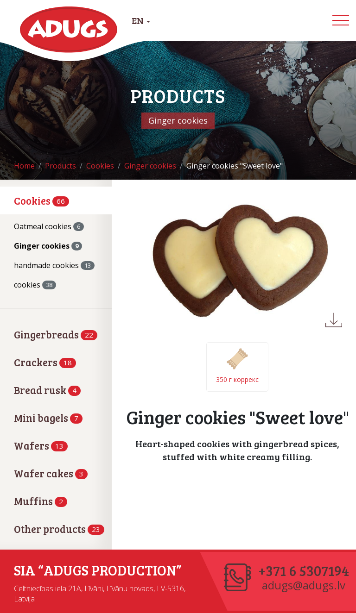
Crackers (45, 362)
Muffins (40, 501)
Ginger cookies (48, 246)
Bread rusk (47, 390)
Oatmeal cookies (49, 226)
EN (141, 20)
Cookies (41, 200)
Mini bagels (48, 418)
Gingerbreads (55, 334)
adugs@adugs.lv (303, 585)
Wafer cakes (51, 473)
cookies (35, 285)
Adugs (69, 30)
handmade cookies (54, 265)
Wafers (41, 445)
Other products (59, 529)
